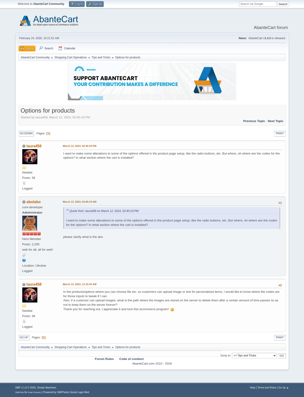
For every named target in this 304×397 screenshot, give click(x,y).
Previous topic (254, 121)
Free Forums (34, 392)
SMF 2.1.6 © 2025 (25, 387)
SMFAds (19, 392)
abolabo (33, 202)
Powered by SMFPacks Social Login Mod (66, 392)
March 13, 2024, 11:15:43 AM (80, 284)
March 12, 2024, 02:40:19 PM (80, 146)
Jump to (225, 355)
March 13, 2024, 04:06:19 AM (80, 201)
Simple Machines (46, 387)
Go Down (26, 133)
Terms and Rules (266, 387)
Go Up (24, 337)
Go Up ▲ (283, 387)
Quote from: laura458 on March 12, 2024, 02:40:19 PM (104, 211)
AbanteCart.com (143, 363)
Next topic (275, 121)
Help (252, 387)
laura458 (34, 146)
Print (280, 133)
